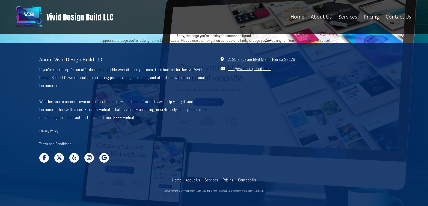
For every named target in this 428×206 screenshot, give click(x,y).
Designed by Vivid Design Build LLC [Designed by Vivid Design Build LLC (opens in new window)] (246, 191)
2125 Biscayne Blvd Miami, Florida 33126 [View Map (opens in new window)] (261, 59)
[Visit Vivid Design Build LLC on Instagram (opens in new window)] (89, 158)
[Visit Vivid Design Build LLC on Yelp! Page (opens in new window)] (74, 158)
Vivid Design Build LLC (80, 17)
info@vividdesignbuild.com (249, 68)
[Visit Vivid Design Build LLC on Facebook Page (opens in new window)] (44, 158)
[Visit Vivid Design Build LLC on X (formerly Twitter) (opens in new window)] (59, 158)
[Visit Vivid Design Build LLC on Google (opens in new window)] (104, 158)
